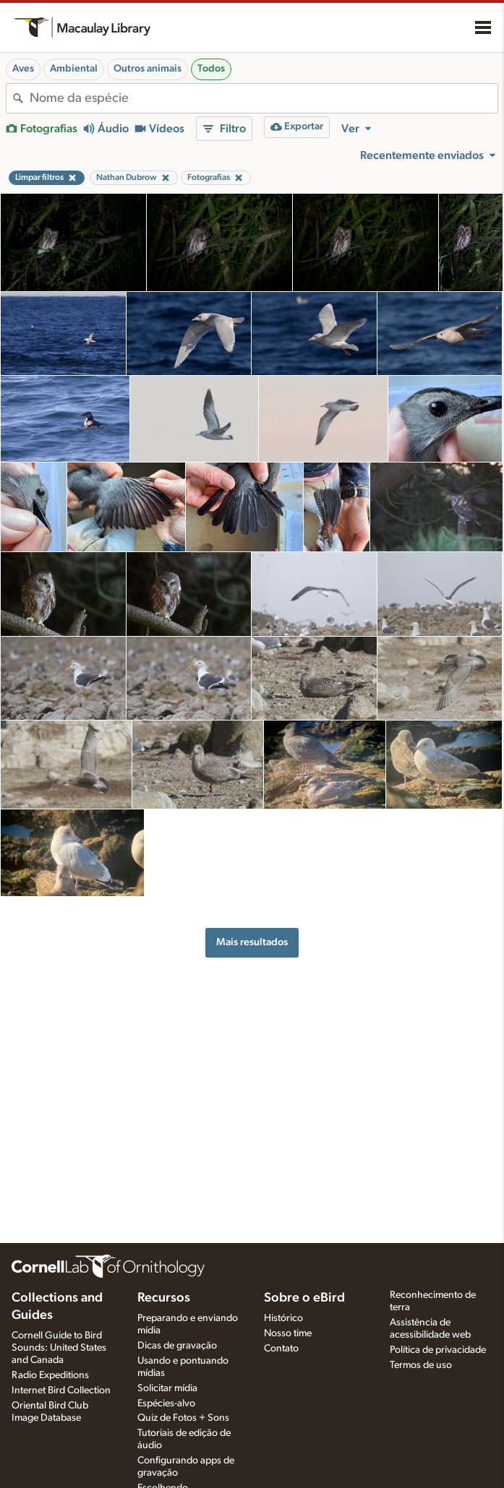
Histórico (283, 1318)
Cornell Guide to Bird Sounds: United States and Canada (59, 1347)
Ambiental (74, 69)
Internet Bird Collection (61, 1390)
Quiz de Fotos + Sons (183, 1418)
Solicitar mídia (167, 1388)
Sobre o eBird (304, 1297)
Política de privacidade (438, 1350)
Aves (23, 69)
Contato (281, 1348)
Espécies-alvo (166, 1403)
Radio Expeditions (50, 1375)
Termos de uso (421, 1365)
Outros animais (147, 69)
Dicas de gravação (177, 1346)
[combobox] (263, 98)
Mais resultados (252, 942)
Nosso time (288, 1333)
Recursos (163, 1297)
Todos (211, 69)
